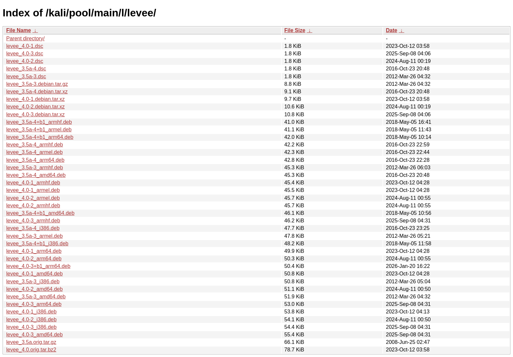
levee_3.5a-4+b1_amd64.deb (40, 213)
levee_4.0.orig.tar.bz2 (31, 349)
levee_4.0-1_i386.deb (31, 311)
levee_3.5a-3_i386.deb (33, 281)
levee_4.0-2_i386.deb (31, 319)
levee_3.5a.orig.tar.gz (31, 342)
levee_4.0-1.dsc (24, 46)
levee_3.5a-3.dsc (26, 76)
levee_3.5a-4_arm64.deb (35, 160)
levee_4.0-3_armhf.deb (33, 220)
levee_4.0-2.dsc (24, 61)
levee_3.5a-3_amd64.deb (35, 296)
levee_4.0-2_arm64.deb (34, 258)
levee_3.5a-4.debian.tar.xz (37, 91)
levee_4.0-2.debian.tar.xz (35, 106)
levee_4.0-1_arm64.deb (34, 251)
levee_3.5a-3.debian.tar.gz (37, 84)
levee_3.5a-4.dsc (26, 68)
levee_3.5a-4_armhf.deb (34, 144)
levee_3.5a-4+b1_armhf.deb (39, 122)
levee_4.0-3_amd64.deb (34, 334)
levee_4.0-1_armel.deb (33, 190)
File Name (18, 30)
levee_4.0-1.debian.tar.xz (35, 99)
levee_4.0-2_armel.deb (33, 198)
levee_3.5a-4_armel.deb (34, 152)
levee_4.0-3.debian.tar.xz (35, 114)
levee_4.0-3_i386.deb (31, 327)
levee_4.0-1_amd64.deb (34, 273)
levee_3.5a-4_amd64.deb (35, 175)
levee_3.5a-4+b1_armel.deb (39, 129)
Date (391, 30)
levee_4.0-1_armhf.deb (33, 182)
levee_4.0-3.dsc (24, 53)
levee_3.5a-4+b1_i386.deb (37, 243)
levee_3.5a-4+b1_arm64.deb (39, 137)
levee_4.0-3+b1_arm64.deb (38, 266)
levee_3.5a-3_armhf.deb (34, 167)
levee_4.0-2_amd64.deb (34, 289)
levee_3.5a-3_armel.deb (34, 236)
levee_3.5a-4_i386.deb (33, 228)
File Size (294, 30)
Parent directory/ (25, 38)
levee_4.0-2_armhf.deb (33, 205)
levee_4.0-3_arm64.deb (34, 304)
